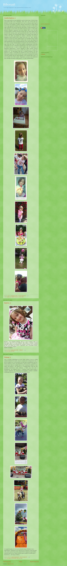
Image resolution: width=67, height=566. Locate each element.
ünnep (22, 296)
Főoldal (20, 561)
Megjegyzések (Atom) (10, 563)
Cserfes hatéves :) (9, 18)
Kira (17, 296)
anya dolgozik (9, 558)
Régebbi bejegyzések (34, 561)
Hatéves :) (7, 303)
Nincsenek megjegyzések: (22, 295)
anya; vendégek (12, 296)
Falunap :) (7, 357)
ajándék (8, 296)
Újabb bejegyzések (7, 561)
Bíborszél (9, 4)
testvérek (20, 296)
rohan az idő (10, 351)
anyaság (15, 296)
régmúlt (15, 558)
